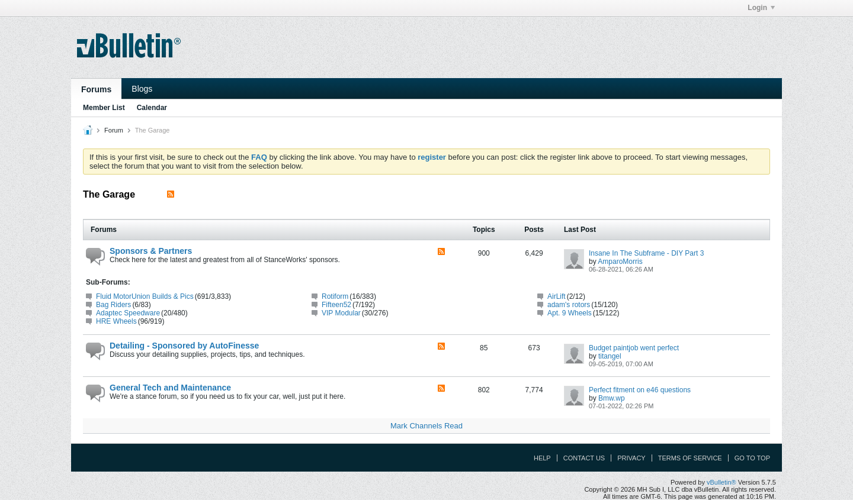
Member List (104, 108)
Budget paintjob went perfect (634, 348)
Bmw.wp (611, 398)
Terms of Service (690, 458)
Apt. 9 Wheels (569, 313)
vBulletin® (721, 482)
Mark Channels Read (426, 425)
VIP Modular (341, 313)
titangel (609, 356)
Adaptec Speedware (128, 313)
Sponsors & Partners (151, 251)
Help (542, 458)
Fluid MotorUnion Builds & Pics (145, 296)
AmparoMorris (620, 261)
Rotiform (335, 296)
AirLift (556, 296)
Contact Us (584, 458)
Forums (96, 89)
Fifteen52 (336, 305)
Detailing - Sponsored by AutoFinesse (184, 345)
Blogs (142, 88)
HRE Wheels (116, 321)
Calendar (152, 108)
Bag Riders (113, 305)
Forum (113, 130)
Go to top (752, 458)
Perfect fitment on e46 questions (640, 390)
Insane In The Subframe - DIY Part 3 (646, 253)
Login (761, 8)
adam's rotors (568, 305)
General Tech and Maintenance (170, 387)
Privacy (631, 458)
